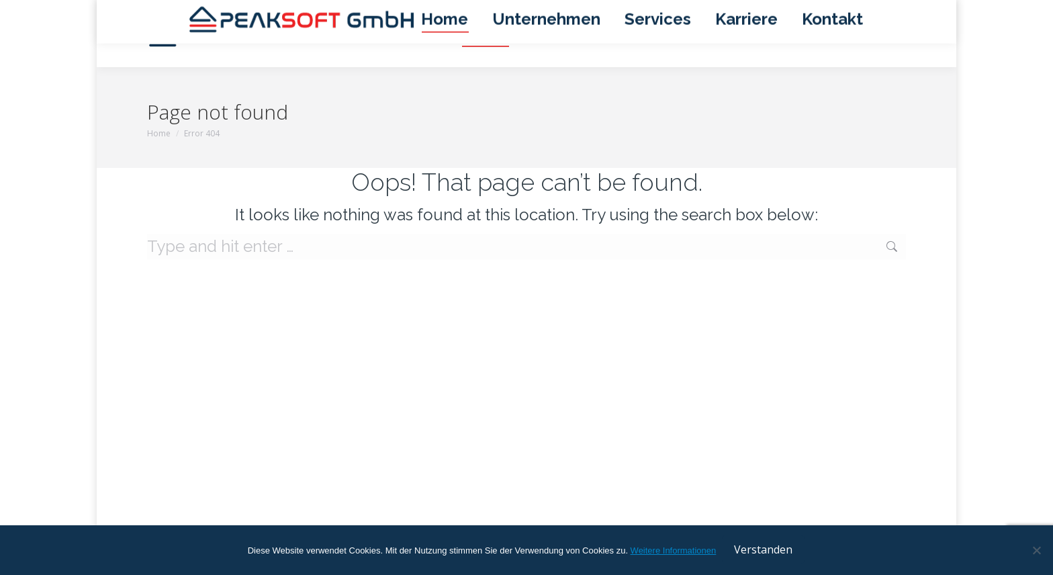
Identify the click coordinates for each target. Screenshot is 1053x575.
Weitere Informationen (674, 552)
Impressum (733, 12)
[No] (1036, 551)
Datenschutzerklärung (818, 12)
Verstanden (764, 550)
